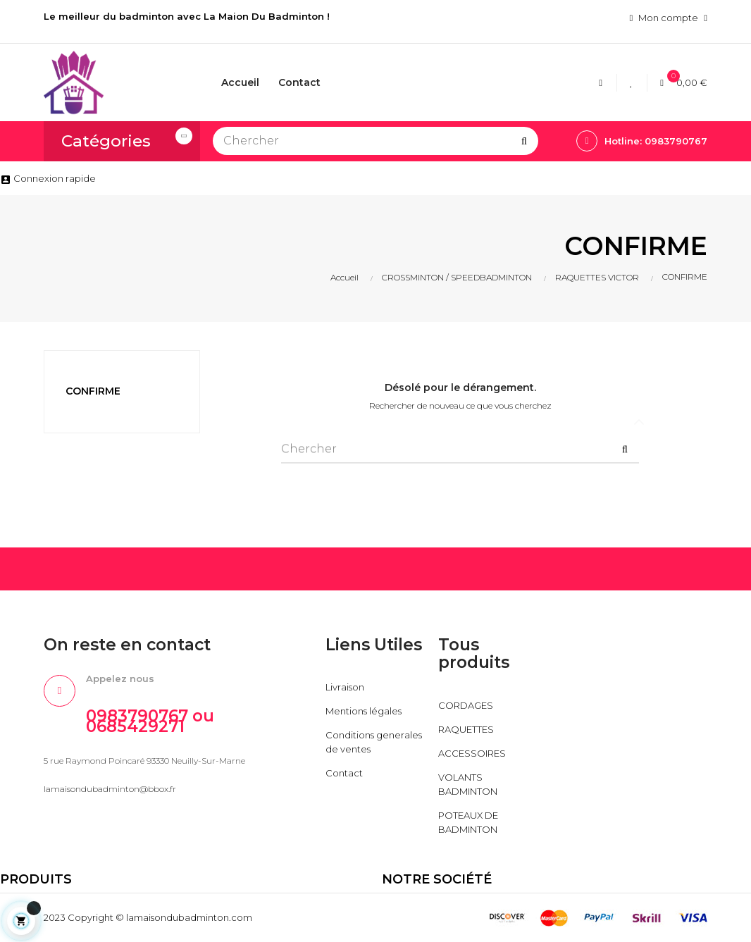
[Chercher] (375, 141)
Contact (344, 773)
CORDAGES (465, 705)
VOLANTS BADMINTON (467, 784)
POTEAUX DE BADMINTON (468, 822)
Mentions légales (363, 711)
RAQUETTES (466, 729)
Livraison (344, 687)
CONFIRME (93, 391)
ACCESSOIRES (472, 753)
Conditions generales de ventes (373, 742)
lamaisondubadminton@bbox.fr (110, 788)
